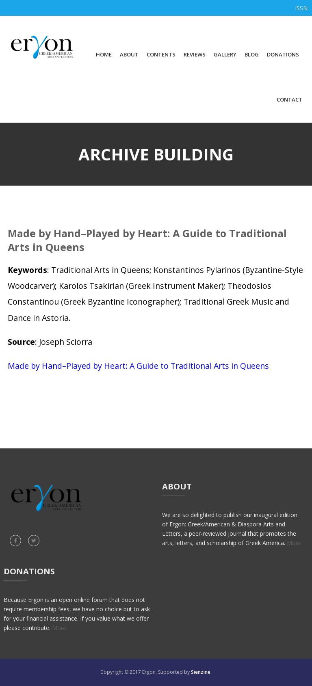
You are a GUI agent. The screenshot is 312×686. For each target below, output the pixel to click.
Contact (289, 99)
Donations (283, 54)
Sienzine (200, 672)
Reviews (195, 54)
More (294, 543)
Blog (252, 54)
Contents (161, 54)
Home (104, 54)
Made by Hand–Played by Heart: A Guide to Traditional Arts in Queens (138, 365)
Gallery (225, 54)
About (129, 54)
